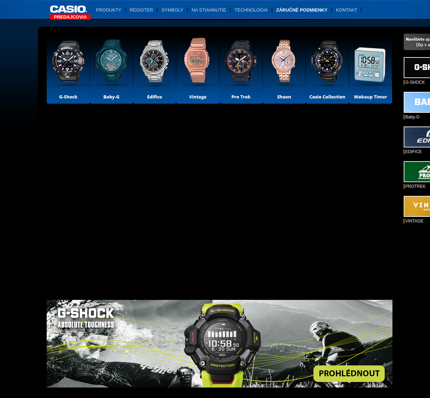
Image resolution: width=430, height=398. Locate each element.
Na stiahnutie (209, 10)
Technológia (251, 10)
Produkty (108, 10)
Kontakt (346, 10)
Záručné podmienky (302, 10)
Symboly (172, 10)
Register (141, 10)
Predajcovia (70, 17)
